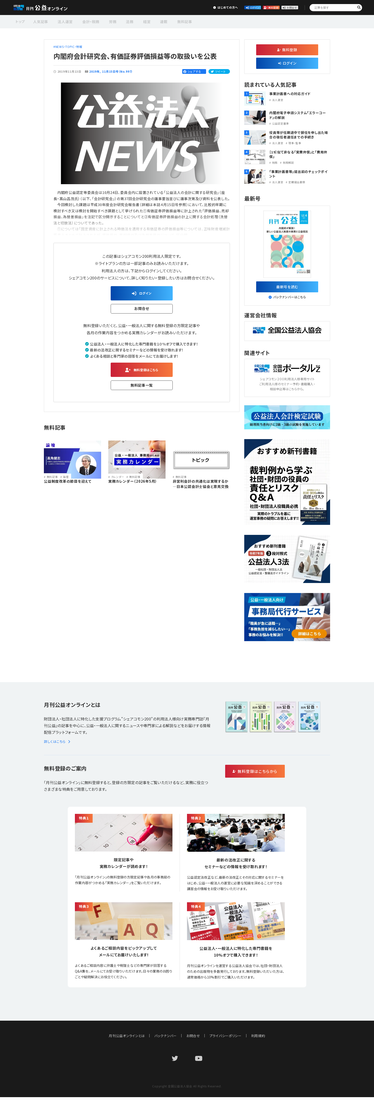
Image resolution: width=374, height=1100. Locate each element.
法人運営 (62, 21)
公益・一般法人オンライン (47, 8)
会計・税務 (85, 21)
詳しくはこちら (58, 744)
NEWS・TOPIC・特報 (69, 47)
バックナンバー (165, 1038)
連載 (149, 21)
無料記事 (167, 21)
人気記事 (40, 21)
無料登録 (249, 7)
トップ (21, 21)
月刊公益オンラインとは (127, 1038)
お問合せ (284, 7)
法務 (120, 21)
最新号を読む (287, 288)
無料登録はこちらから (275, 774)
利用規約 (258, 1038)
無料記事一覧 (141, 388)
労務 (105, 21)
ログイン (213, 7)
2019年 (94, 71)
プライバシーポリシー (225, 1038)
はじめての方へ (177, 7)
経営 (134, 21)
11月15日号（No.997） (117, 71)
